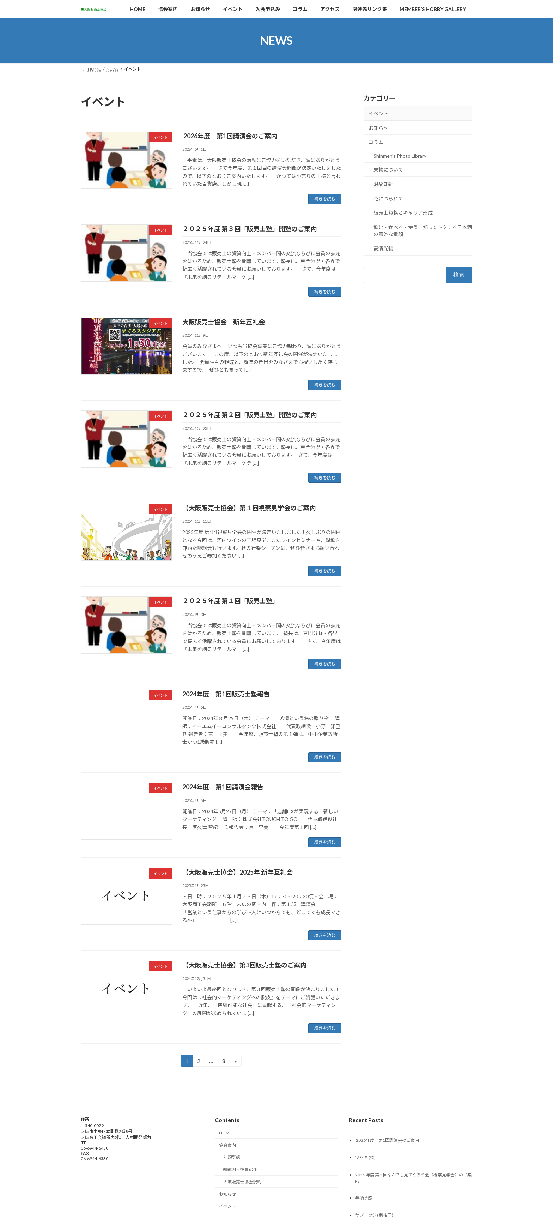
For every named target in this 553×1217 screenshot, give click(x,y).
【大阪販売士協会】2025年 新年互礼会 (237, 872)
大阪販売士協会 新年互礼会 (223, 322)
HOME (225, 1132)
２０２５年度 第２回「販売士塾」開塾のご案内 (249, 415)
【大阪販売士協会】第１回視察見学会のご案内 (249, 508)
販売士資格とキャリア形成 (403, 213)
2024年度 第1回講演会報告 (222, 787)
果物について (388, 170)
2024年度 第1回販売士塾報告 (226, 694)
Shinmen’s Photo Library (399, 156)
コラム (376, 142)
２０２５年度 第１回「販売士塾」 (230, 601)
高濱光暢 (383, 248)
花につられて (388, 199)
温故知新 (383, 184)
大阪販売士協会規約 (242, 1182)
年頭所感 (231, 1157)
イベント (378, 113)
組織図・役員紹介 (240, 1169)
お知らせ (378, 128)
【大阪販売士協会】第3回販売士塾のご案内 (244, 965)
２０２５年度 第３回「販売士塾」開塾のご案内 (249, 229)
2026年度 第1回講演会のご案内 (229, 136)
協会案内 (227, 1144)
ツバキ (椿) (365, 1157)
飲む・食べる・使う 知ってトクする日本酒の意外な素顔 (422, 230)
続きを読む (324, 199)
